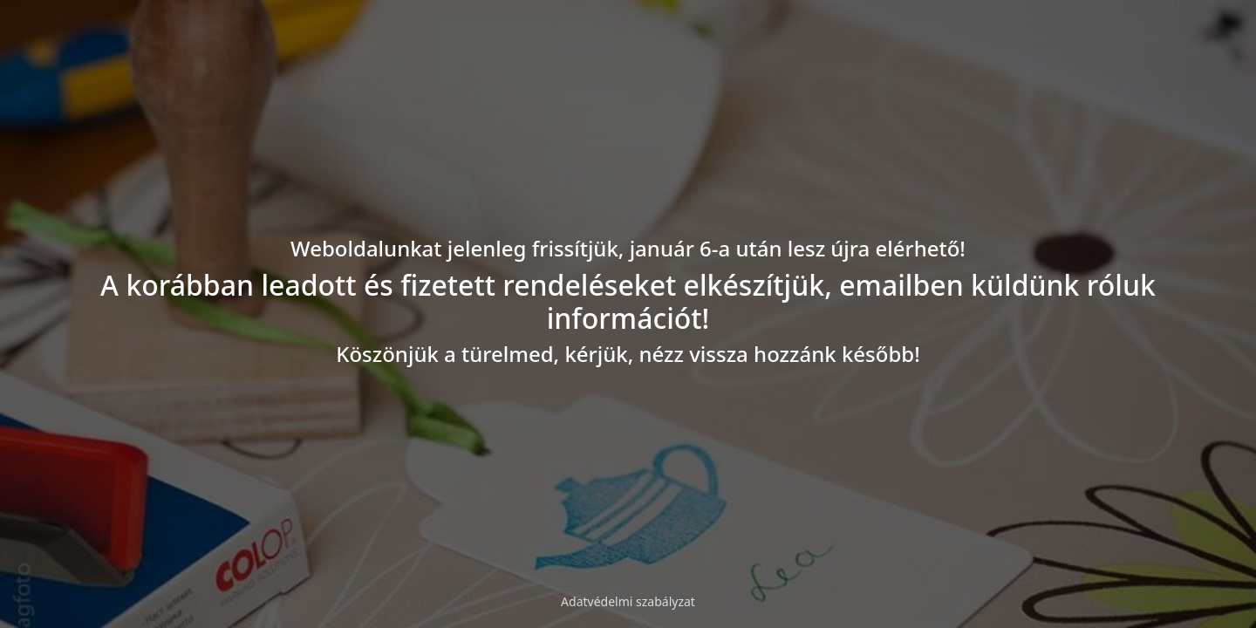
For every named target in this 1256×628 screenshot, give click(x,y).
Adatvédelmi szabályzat (628, 601)
